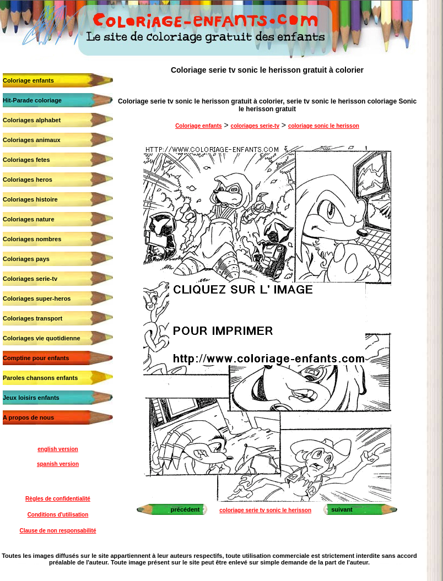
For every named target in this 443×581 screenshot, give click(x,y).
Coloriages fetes (26, 159)
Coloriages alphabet (32, 120)
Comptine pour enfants (36, 358)
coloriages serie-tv (255, 126)
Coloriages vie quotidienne (41, 338)
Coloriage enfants (28, 80)
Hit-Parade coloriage (32, 100)
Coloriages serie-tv (30, 278)
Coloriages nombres (32, 239)
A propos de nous (28, 417)
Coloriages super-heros (37, 298)
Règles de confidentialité (57, 499)
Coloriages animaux (32, 140)
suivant (342, 509)
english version (57, 449)
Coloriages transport (32, 318)
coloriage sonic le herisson (323, 126)
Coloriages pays (26, 259)
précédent (185, 509)
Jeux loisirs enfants (31, 397)
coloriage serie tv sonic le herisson (265, 510)
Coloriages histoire (30, 199)
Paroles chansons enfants (40, 377)
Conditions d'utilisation (58, 515)
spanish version (58, 464)
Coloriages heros (27, 179)
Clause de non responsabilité (58, 531)
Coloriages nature (29, 219)
